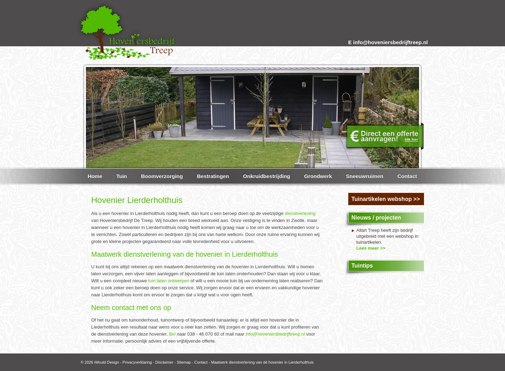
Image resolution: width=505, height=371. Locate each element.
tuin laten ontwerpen (168, 280)
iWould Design (106, 362)
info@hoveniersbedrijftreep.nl (275, 334)
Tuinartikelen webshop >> (385, 199)
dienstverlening (300, 213)
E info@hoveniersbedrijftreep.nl (388, 42)
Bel (172, 334)
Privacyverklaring (137, 362)
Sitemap (184, 362)
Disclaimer (164, 362)
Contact (201, 362)
